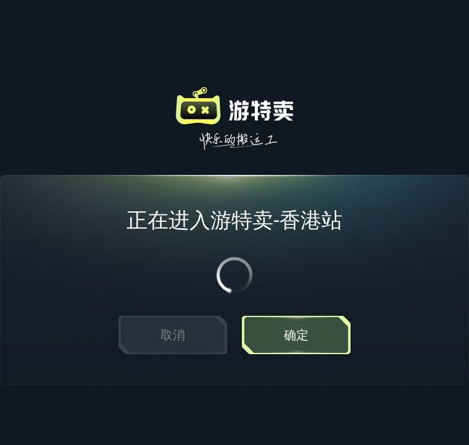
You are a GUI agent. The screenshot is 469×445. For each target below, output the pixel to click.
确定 (296, 335)
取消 (172, 335)
